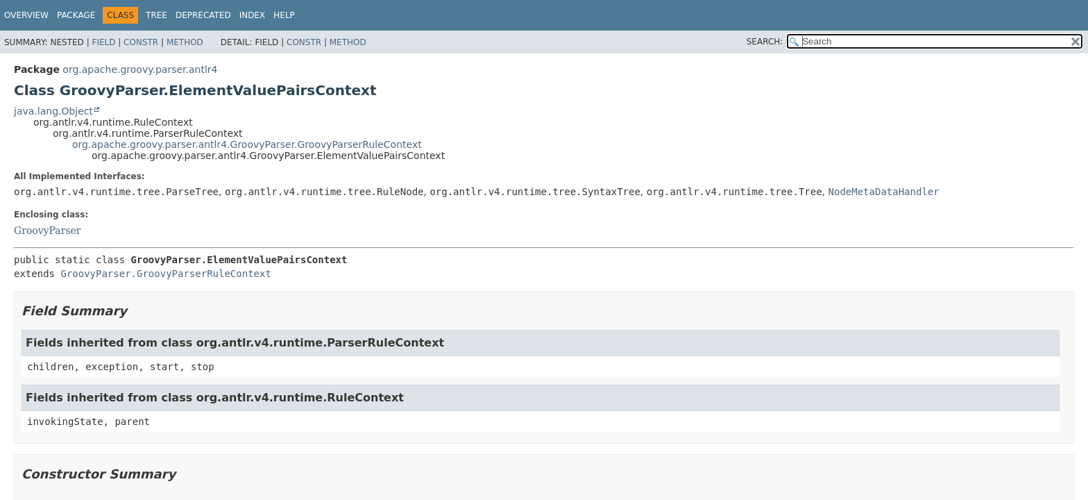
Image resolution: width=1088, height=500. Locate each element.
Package (76, 15)
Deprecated (203, 15)
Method (185, 42)
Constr (141, 42)
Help (284, 15)
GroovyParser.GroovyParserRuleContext (165, 273)
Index (252, 15)
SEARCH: (765, 42)
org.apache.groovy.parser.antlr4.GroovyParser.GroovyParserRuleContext (247, 144)
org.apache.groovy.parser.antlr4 (139, 69)
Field (103, 42)
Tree (156, 15)
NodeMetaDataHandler (884, 191)
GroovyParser (47, 230)
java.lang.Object (53, 111)
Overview (26, 15)
